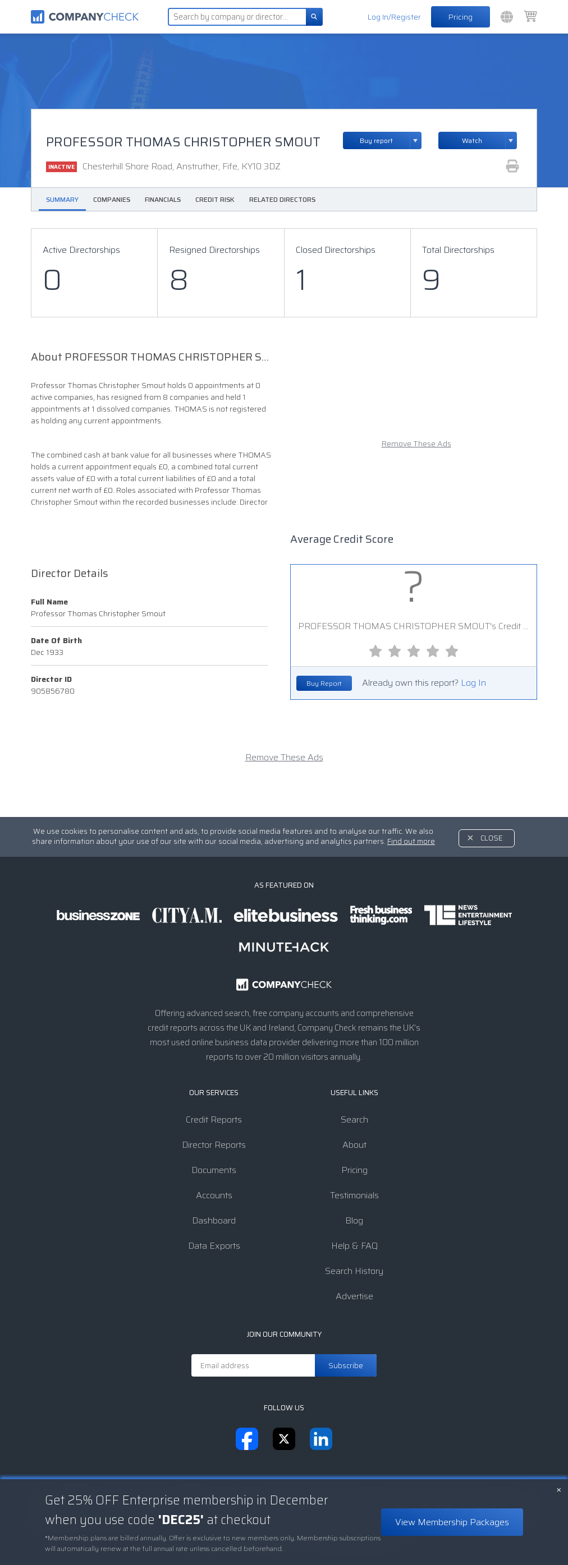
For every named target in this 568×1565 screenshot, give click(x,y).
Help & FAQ (354, 1246)
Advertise (354, 1296)
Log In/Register (394, 17)
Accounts (214, 1195)
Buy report (391, 140)
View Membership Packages (452, 1522)
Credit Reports (214, 1119)
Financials (163, 199)
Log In (473, 683)
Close (491, 838)
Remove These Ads (416, 444)
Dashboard (214, 1220)
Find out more (411, 841)
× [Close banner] (559, 1489)
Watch (472, 140)
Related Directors (282, 199)
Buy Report (324, 683)
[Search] (314, 17)
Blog (354, 1220)
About (354, 1145)
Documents (213, 1170)
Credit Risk (215, 199)
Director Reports (214, 1145)
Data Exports (214, 1246)
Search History (354, 1271)
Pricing (460, 17)
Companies (111, 199)
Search (354, 1119)
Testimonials (354, 1195)
